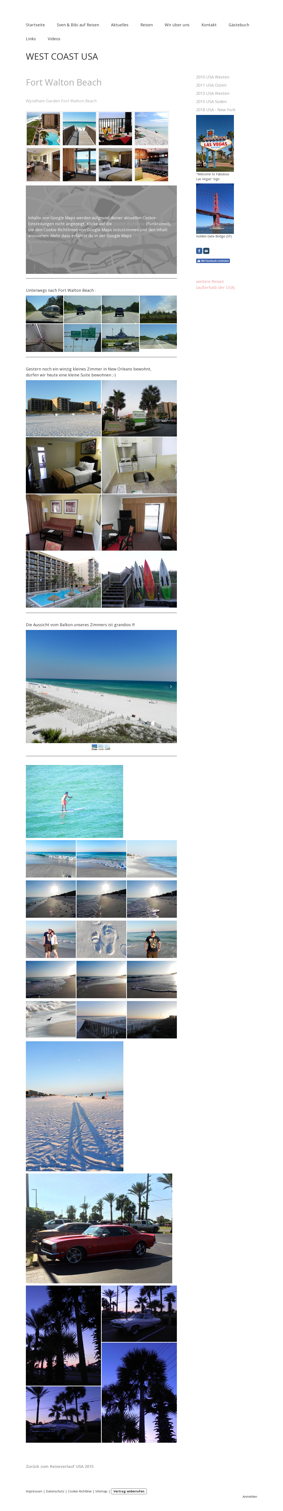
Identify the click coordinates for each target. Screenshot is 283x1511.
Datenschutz (55, 1491)
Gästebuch (239, 24)
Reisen (146, 24)
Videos (54, 38)
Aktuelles (119, 24)
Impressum (34, 1491)
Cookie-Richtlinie (129, 223)
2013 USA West (210, 93)
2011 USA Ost (209, 85)
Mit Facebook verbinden (213, 261)
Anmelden (250, 1496)
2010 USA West (210, 77)
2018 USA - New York (215, 109)
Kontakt (209, 24)
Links (31, 38)
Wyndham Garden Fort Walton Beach (61, 100)
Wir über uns (177, 24)
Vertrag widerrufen (128, 1491)
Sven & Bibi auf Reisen (78, 24)
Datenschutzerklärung (49, 241)
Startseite (35, 24)
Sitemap (101, 1491)
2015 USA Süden (211, 101)
